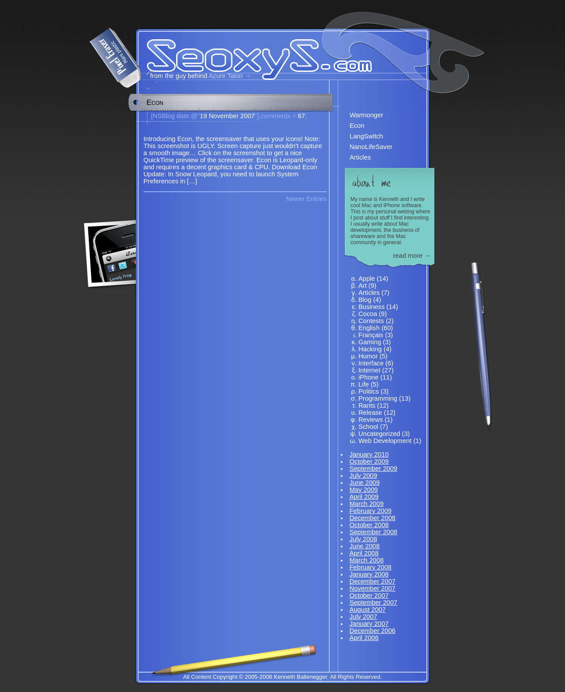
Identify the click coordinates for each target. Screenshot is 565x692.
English (369, 327)
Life (363, 384)
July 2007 (363, 616)
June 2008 (365, 546)
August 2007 (368, 609)
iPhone (368, 377)
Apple (366, 278)
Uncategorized (379, 433)
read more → (412, 255)
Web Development (384, 440)
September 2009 (373, 468)
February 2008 (371, 567)
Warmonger (366, 115)
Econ (155, 102)
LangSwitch (366, 136)
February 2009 (371, 510)
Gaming (369, 342)
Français (370, 335)
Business (371, 306)
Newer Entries (306, 198)
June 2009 (365, 482)
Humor (368, 356)
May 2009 (364, 489)
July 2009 (363, 475)
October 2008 (369, 524)
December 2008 (373, 517)
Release (370, 412)
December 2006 (373, 630)
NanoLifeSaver (371, 146)
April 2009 (364, 496)
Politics (368, 391)
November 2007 (373, 588)
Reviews (370, 419)
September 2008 (373, 532)
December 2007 (373, 581)
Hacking (370, 349)
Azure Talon (226, 75)
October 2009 (369, 461)
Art (362, 285)
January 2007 (369, 623)
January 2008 (369, 574)
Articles (360, 157)
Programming (377, 398)
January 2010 (369, 454)
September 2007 (373, 602)
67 (281, 115)
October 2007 (369, 595)
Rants (366, 405)
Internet (369, 370)
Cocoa (367, 313)
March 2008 (367, 560)
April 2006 (364, 637)
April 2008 (364, 553)
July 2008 (363, 539)
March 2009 (367, 503)
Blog (364, 299)
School (368, 426)
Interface (371, 363)
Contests (371, 320)
